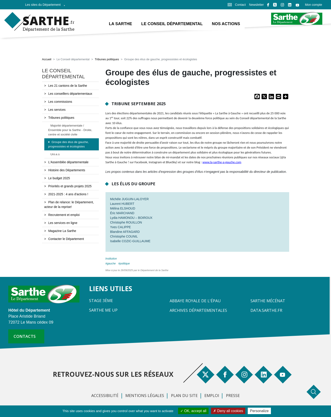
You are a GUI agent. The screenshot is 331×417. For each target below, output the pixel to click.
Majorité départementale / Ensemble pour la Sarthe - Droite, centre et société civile (70, 130)
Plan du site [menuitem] (184, 395)
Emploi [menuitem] (211, 395)
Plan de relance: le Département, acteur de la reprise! (69, 204)
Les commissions (60, 101)
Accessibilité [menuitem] (104, 395)
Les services (57, 109)
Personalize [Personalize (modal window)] (259, 411)
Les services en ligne (62, 223)
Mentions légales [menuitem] (144, 395)
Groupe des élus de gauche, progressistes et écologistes (68, 144)
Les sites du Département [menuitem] (43, 6)
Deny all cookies (228, 411)
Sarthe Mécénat (267, 300)
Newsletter (256, 4)
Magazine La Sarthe (62, 231)
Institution (111, 258)
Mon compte (313, 4)
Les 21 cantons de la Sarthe (67, 85)
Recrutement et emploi (64, 215)
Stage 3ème (101, 300)
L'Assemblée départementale (68, 162)
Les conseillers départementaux (70, 93)
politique (125, 263)
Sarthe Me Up (103, 310)
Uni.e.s (55, 154)
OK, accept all (193, 411)
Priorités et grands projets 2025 (70, 186)
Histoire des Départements (66, 170)
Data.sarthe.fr (266, 310)
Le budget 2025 (59, 178)
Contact (240, 4)
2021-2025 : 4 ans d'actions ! (68, 194)
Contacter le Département (66, 239)
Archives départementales (198, 310)
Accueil (46, 59)
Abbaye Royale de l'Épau (195, 300)
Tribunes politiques (107, 59)
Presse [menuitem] (233, 395)
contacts (25, 336)
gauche (111, 263)
